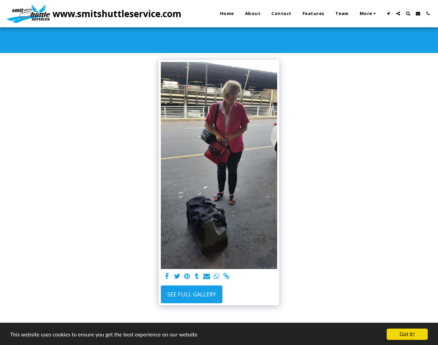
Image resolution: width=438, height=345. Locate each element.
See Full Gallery (191, 294)
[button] (388, 13)
